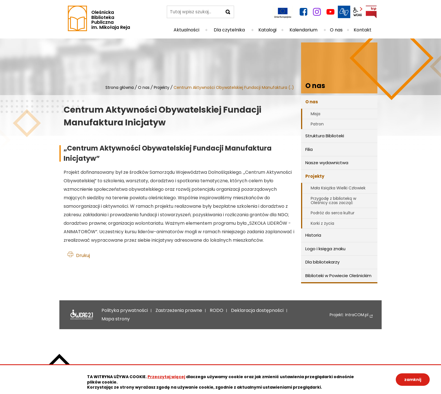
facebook (303, 12)
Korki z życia (322, 223)
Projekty (161, 87)
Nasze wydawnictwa (326, 163)
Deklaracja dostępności (82, 315)
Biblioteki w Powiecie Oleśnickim (338, 276)
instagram (317, 12)
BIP (371, 12)
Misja (315, 114)
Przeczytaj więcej (166, 377)
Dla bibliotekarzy (322, 262)
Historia (313, 235)
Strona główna (119, 87)
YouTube (330, 12)
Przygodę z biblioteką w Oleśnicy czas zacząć (333, 200)
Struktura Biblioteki (324, 136)
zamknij (412, 379)
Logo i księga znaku (325, 249)
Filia (309, 149)
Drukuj (83, 255)
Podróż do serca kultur (332, 213)
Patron (317, 124)
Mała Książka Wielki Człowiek (338, 188)
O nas (144, 87)
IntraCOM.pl (356, 315)
